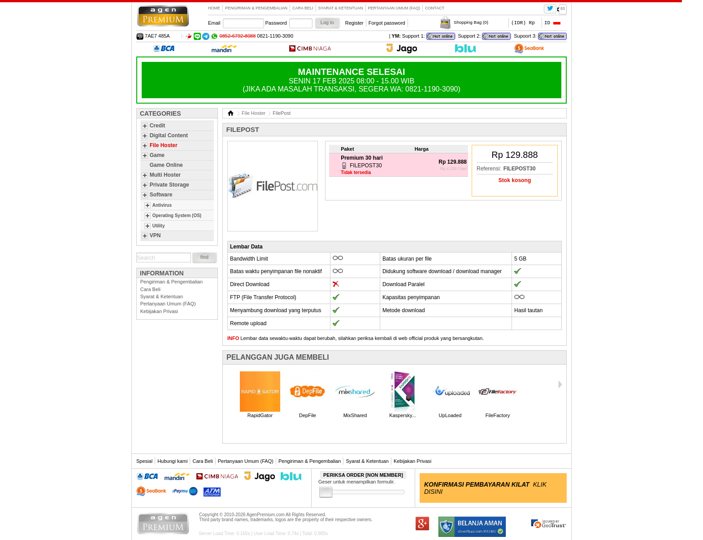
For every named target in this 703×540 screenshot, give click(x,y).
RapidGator (260, 415)
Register (354, 23)
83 (562, 8)
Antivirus (162, 205)
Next (559, 384)
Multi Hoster (165, 175)
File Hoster (164, 145)
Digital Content (169, 135)
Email (214, 23)
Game (157, 155)
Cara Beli (302, 8)
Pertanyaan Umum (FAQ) (394, 8)
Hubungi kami (172, 461)
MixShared (355, 415)
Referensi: (489, 168)
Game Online (166, 165)
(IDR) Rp (523, 22)
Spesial (144, 461)
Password (276, 23)
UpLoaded (450, 415)
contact (434, 8)
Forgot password (387, 23)
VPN (155, 235)
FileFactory (498, 415)
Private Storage (169, 185)
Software (161, 195)
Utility (158, 225)
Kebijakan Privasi (159, 311)
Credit (157, 125)
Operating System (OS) (176, 215)
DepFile (307, 415)
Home (214, 8)
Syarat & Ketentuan (340, 8)
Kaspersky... (402, 415)
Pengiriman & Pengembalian (256, 8)
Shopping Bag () (471, 22)
